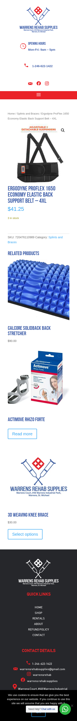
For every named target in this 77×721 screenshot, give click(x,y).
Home (11, 113)
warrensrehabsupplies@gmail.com (42, 669)
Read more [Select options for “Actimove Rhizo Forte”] (22, 434)
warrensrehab (42, 675)
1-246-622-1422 (42, 66)
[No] (72, 706)
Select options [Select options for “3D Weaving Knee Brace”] (25, 534)
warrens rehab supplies (42, 681)
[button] (63, 130)
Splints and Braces (28, 113)
